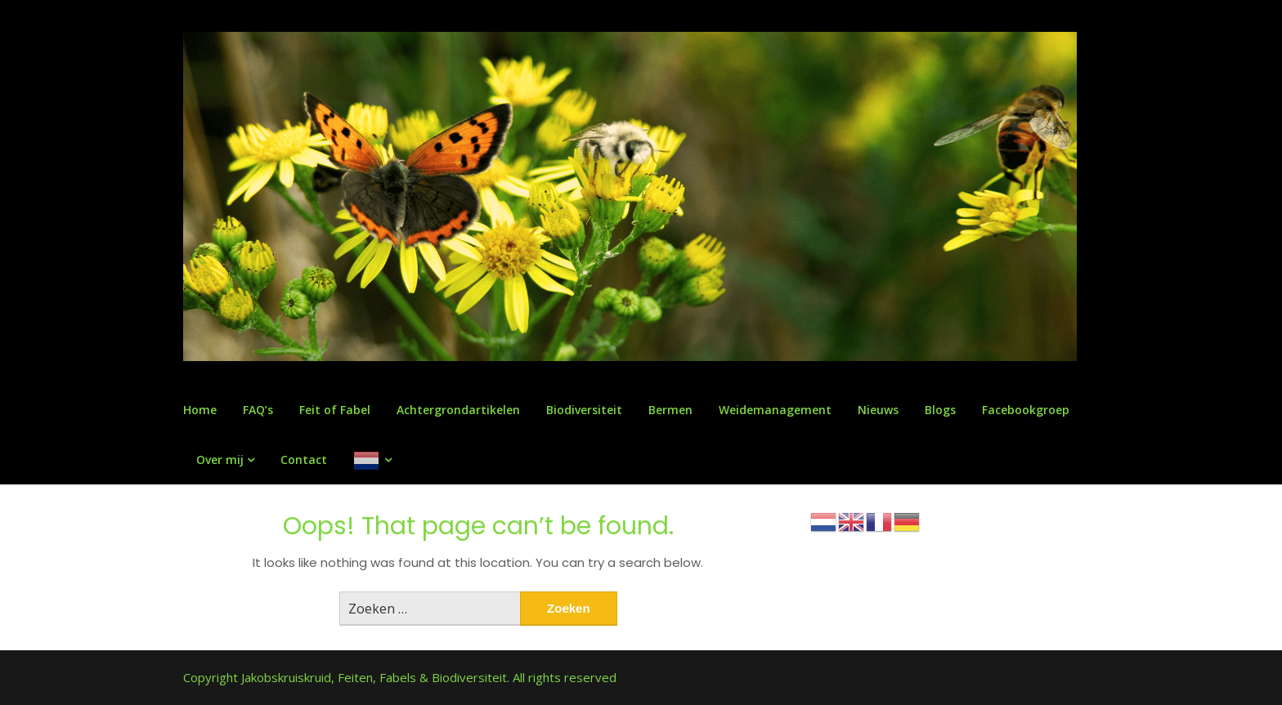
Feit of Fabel (334, 409)
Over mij (220, 459)
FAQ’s (258, 409)
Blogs (940, 409)
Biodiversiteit (584, 409)
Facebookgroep (1025, 409)
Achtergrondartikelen (458, 409)
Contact (303, 459)
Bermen (670, 409)
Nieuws (878, 409)
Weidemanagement (775, 409)
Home (200, 409)
